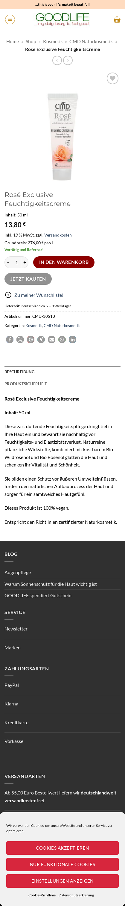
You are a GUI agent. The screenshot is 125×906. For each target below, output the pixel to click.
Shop (31, 41)
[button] (10, 19)
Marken (12, 647)
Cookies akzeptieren (62, 848)
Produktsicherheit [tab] (25, 383)
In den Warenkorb (64, 262)
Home (12, 41)
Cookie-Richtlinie (42, 895)
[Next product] (57, 60)
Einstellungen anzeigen (62, 881)
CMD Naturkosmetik (91, 41)
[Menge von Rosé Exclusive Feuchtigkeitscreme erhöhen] (24, 262)
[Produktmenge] (16, 262)
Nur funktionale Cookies (62, 864)
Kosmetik (53, 41)
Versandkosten (58, 234)
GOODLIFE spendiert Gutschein (37, 595)
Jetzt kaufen (28, 279)
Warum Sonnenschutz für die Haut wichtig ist (50, 584)
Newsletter (16, 628)
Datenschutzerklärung (76, 895)
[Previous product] (67, 60)
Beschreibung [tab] (19, 371)
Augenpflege (17, 572)
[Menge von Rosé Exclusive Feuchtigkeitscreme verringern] (8, 262)
